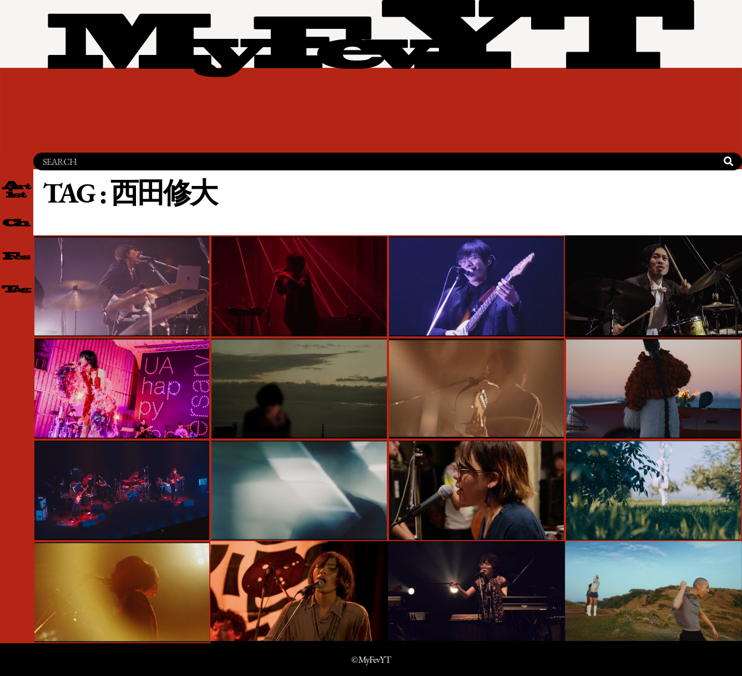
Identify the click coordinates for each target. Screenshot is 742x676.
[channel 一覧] (16, 222)
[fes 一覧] (16, 256)
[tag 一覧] (16, 289)
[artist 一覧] (16, 189)
